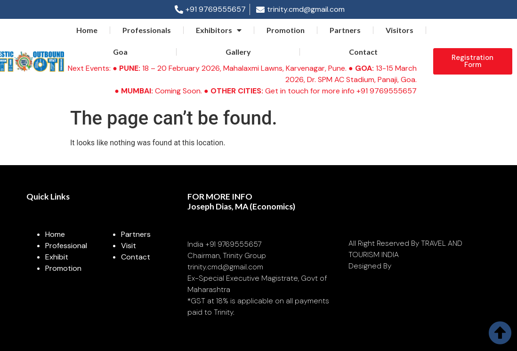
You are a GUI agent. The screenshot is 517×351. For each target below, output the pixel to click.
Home (86, 29)
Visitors (399, 29)
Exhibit (56, 257)
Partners (345, 29)
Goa (120, 51)
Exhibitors (219, 30)
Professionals (146, 29)
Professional (66, 246)
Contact (363, 51)
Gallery (238, 51)
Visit (128, 246)
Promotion (286, 29)
